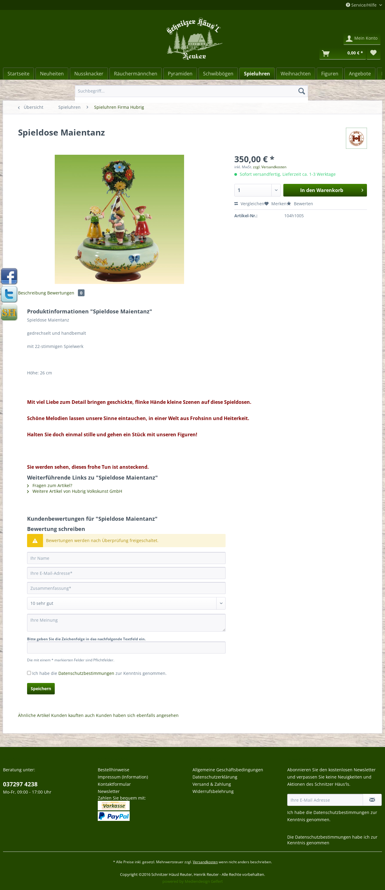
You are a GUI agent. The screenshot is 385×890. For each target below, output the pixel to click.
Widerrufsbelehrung (213, 791)
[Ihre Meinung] (126, 623)
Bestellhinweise (113, 770)
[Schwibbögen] (218, 73)
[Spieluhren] (257, 73)
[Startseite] (18, 73)
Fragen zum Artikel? (49, 485)
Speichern (41, 688)
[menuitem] (191, 94)
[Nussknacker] (89, 73)
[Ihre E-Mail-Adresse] (126, 573)
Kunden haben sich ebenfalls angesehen (137, 715)
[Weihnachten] (295, 73)
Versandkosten (205, 861)
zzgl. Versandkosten (269, 166)
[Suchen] (301, 91)
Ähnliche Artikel (34, 715)
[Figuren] (330, 73)
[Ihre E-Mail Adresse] (325, 800)
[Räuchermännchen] (136, 73)
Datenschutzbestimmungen (86, 673)
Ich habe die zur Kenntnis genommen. (99, 673)
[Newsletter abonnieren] (372, 800)
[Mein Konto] (361, 39)
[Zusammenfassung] (126, 588)
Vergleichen (249, 203)
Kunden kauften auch (73, 715)
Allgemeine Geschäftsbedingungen (227, 770)
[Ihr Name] (126, 558)
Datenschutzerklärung (214, 777)
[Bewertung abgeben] (126, 603)
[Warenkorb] (342, 53)
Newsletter (109, 791)
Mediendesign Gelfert (204, 881)
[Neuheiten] (52, 73)
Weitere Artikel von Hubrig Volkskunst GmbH (74, 491)
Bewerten (300, 203)
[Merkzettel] (373, 53)
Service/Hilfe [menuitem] (362, 5)
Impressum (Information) (123, 777)
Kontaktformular (114, 784)
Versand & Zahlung (211, 784)
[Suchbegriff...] (191, 91)
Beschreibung (32, 293)
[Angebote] (360, 73)
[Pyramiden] (180, 73)
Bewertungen (66, 293)
